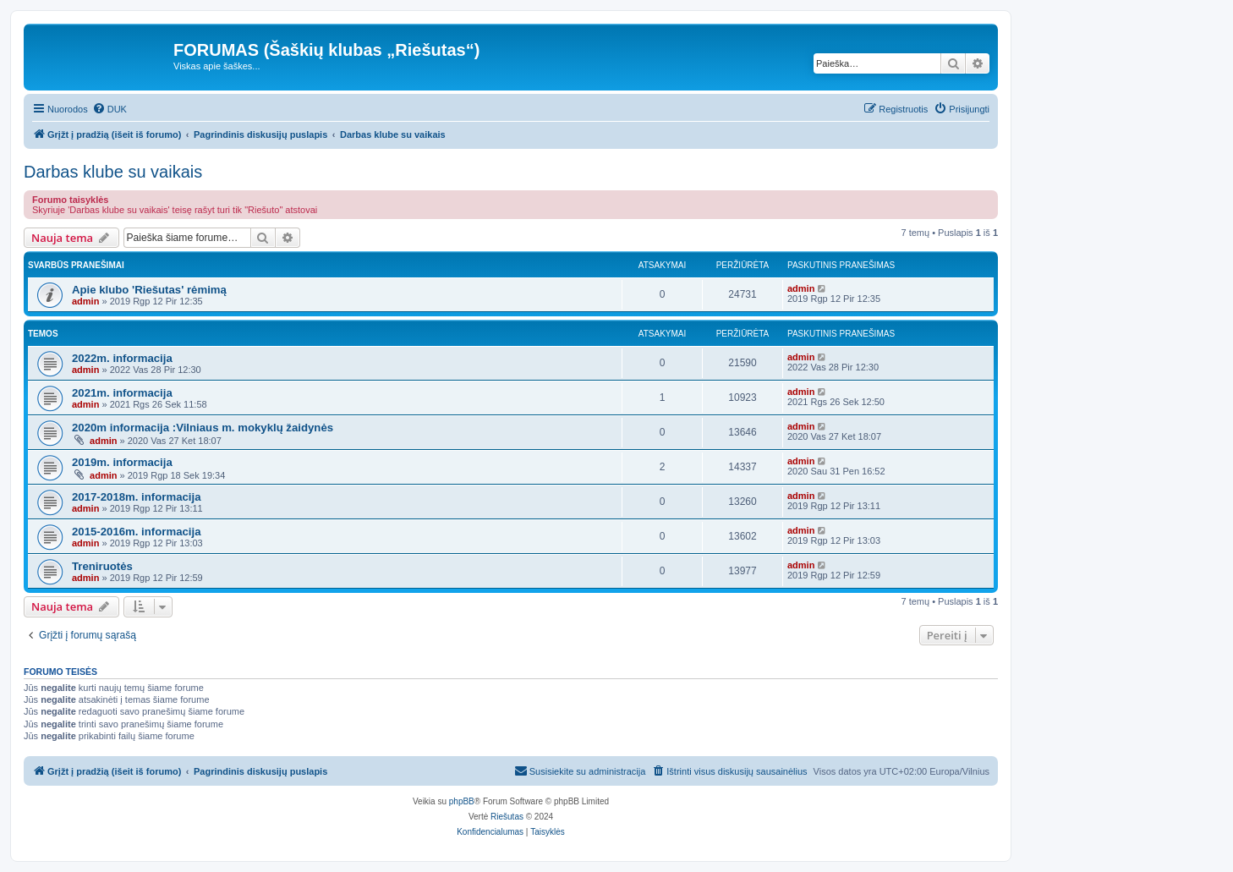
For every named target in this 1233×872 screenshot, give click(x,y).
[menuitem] (109, 109)
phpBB (461, 801)
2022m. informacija (122, 358)
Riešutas (506, 816)
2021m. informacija (122, 393)
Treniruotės (102, 566)
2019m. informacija (122, 462)
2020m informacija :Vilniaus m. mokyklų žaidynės (202, 427)
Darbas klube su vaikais (113, 171)
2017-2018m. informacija (136, 497)
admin (85, 301)
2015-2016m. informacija (136, 531)
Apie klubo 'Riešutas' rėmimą (149, 289)
